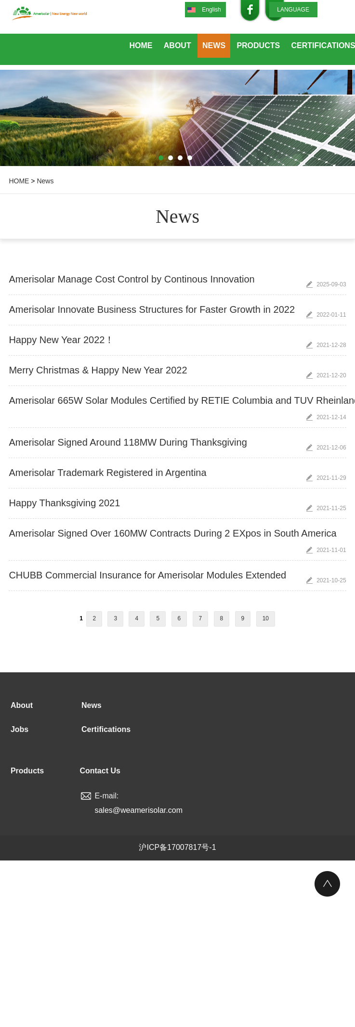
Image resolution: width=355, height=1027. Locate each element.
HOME (19, 181)
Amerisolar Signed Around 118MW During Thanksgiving (128, 442)
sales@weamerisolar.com (138, 810)
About (177, 45)
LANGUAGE (293, 9)
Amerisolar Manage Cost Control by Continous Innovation (131, 279)
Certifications (106, 729)
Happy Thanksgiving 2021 (64, 503)
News (213, 45)
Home (140, 45)
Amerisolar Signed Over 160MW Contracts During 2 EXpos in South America (172, 533)
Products (258, 45)
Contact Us (99, 771)
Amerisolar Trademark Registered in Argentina (107, 472)
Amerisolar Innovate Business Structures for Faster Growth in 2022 (152, 309)
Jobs (19, 729)
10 (266, 618)
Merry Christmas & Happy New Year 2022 (98, 370)
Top (327, 884)
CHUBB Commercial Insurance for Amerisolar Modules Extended (147, 575)
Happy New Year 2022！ (61, 339)
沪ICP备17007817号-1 (177, 847)
